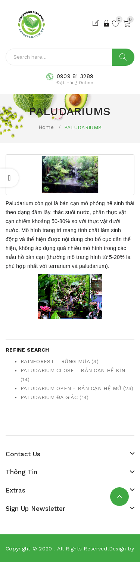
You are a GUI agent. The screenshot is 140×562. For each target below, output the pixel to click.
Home (46, 127)
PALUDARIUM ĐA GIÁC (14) (54, 397)
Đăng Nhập (107, 23)
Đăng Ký (97, 23)
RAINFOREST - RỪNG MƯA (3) (60, 361)
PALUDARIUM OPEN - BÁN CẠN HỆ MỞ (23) (77, 388)
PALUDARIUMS (83, 127)
